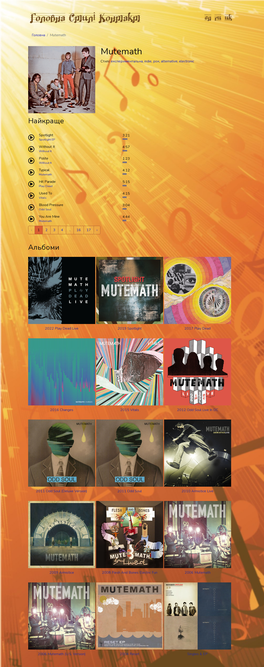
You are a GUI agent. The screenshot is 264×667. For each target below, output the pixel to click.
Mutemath (45, 175)
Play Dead (46, 186)
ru (218, 17)
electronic (186, 61)
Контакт (119, 17)
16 (78, 230)
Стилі (82, 17)
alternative (169, 61)
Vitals (42, 198)
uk (228, 17)
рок (156, 61)
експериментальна (127, 61)
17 (89, 230)
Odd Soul (45, 209)
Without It (45, 151)
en (208, 17)
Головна (47, 17)
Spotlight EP (47, 140)
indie (148, 61)
